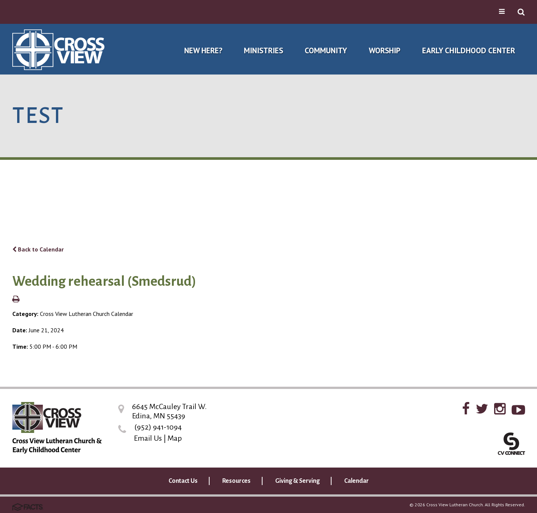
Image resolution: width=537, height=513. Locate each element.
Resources (236, 481)
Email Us (148, 438)
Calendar (356, 481)
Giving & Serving (297, 481)
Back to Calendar (38, 249)
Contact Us (183, 481)
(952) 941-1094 (158, 427)
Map (174, 438)
